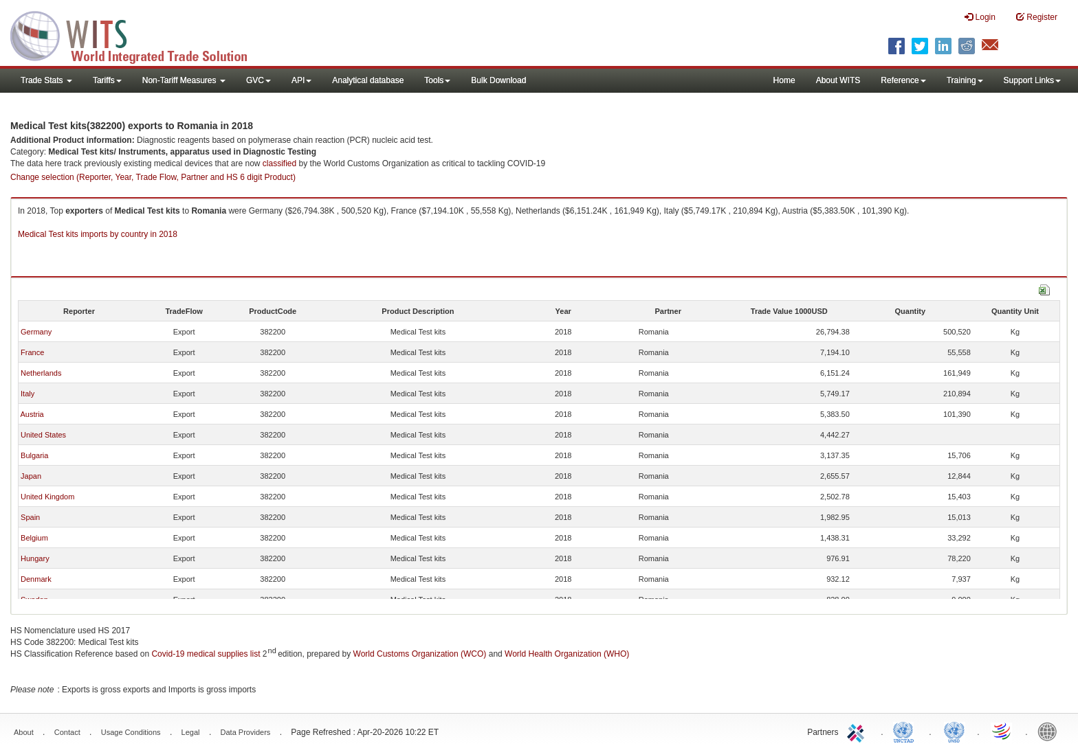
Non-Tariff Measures (184, 80)
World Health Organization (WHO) (567, 654)
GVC (258, 80)
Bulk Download (498, 80)
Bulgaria (34, 455)
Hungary (35, 558)
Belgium (34, 538)
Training (965, 80)
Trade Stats (46, 80)
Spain (30, 517)
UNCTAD (906, 731)
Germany (36, 332)
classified (279, 163)
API (301, 80)
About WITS (838, 80)
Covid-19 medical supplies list (205, 654)
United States (43, 435)
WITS (137, 34)
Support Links (1032, 80)
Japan (31, 476)
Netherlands (41, 373)
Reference (903, 80)
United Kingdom (47, 496)
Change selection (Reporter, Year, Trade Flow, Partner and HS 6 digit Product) (153, 177)
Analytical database (368, 80)
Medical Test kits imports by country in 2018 (97, 234)
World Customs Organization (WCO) (420, 654)
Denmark (36, 579)
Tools (437, 80)
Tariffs (107, 80)
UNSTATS (954, 731)
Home (784, 80)
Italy (27, 393)
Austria (31, 414)
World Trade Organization (1002, 731)
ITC (858, 731)
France (32, 352)
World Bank (1050, 731)
